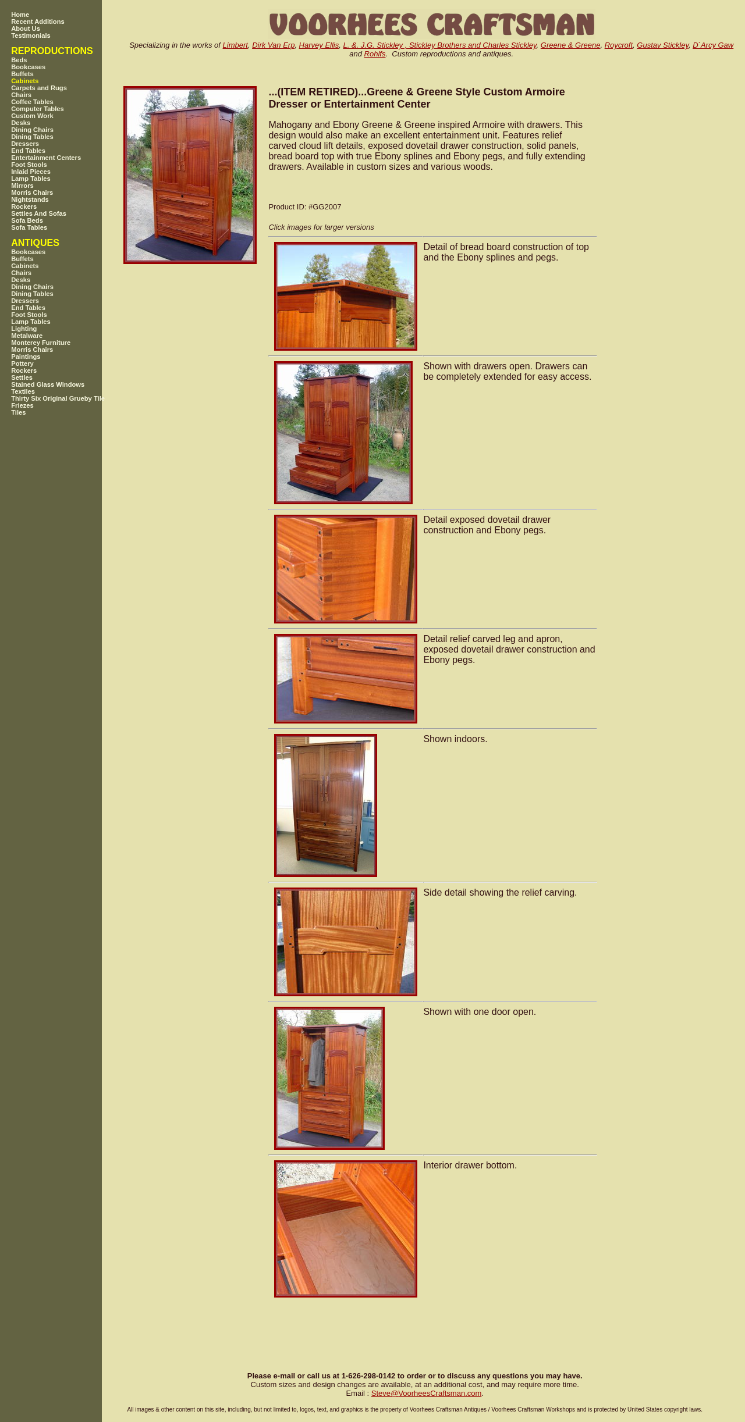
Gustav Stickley (663, 45)
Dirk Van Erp (273, 45)
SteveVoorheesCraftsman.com (426, 1393)
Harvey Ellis (319, 45)
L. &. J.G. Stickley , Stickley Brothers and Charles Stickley (439, 45)
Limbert (235, 45)
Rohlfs (375, 53)
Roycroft (619, 45)
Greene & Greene (571, 45)
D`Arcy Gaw (713, 45)
